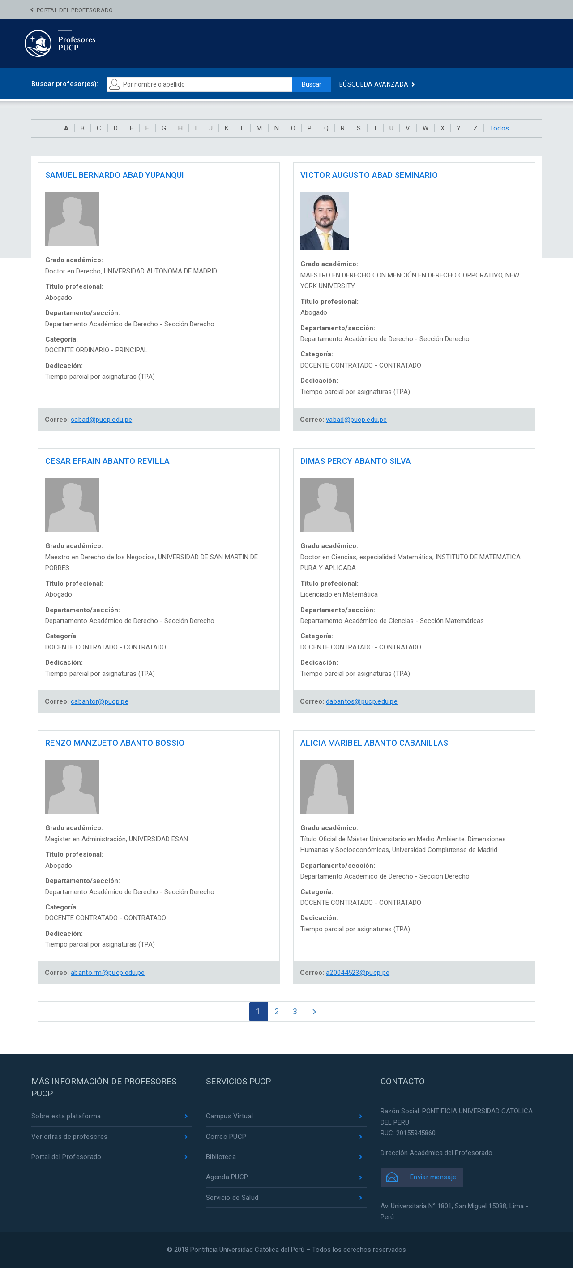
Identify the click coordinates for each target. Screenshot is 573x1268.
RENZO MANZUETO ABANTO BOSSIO (114, 743)
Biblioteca (221, 1157)
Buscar (311, 84)
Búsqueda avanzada (373, 84)
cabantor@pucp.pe (99, 701)
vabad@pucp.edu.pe (356, 419)
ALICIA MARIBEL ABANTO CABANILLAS (374, 743)
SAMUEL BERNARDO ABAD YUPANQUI (114, 175)
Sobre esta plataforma (66, 1116)
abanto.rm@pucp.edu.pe (108, 973)
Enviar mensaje (433, 1177)
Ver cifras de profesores (69, 1137)
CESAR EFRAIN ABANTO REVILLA (107, 461)
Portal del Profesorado (75, 10)
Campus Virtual (229, 1116)
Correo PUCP (226, 1137)
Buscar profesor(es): (64, 84)
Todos (499, 128)
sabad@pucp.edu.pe (101, 419)
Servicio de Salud (232, 1198)
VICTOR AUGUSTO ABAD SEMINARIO (369, 175)
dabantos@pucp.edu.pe (362, 701)
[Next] (314, 1011)
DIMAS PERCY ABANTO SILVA (355, 461)
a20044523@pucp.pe (357, 973)
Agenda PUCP (227, 1177)
